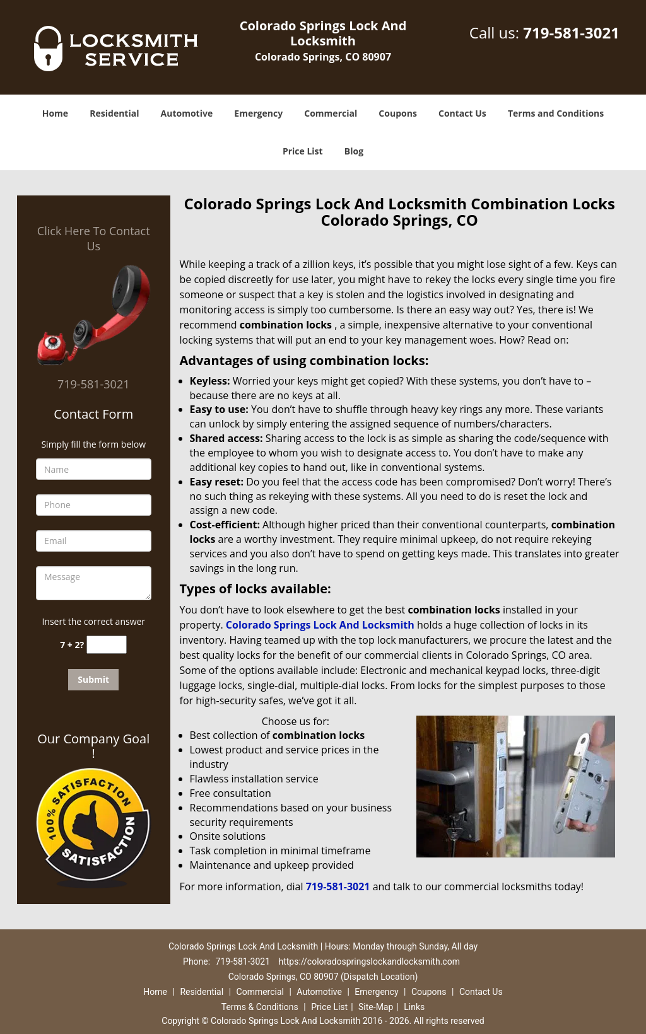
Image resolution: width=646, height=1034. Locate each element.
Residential (114, 113)
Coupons (397, 113)
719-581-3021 (571, 32)
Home (55, 113)
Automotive (187, 113)
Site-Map (375, 1007)
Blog (353, 151)
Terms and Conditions (556, 113)
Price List (303, 151)
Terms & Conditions (259, 1007)
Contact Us (462, 113)
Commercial (330, 113)
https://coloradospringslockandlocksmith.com (369, 961)
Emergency (258, 113)
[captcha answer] (106, 645)
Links (414, 1007)
